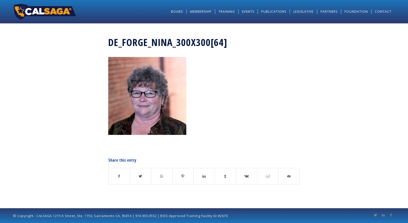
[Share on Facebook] (119, 176)
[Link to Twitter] (375, 215)
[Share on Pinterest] (183, 176)
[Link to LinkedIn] (383, 215)
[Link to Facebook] (391, 215)
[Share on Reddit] (267, 176)
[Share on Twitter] (140, 176)
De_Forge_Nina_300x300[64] (167, 42)
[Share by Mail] (288, 176)
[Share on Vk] (246, 176)
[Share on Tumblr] (225, 176)
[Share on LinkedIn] (204, 176)
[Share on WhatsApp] (161, 176)
